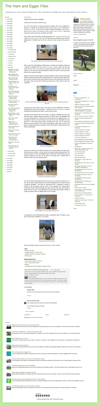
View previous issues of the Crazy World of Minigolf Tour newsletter (83, 110)
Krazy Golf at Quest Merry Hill (13, 118)
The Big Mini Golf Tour (80, 205)
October (10, 54)
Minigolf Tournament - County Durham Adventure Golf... (13, 97)
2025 (8, 21)
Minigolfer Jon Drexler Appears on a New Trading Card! (13, 71)
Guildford (55, 271)
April (9, 67)
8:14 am (29, 295)
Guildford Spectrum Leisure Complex (35, 254)
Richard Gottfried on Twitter (82, 131)
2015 (8, 43)
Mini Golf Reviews (79, 155)
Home (47, 314)
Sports (53, 273)
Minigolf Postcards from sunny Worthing (14, 101)
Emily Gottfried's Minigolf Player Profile (84, 121)
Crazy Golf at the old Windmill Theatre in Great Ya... (13, 147)
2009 (8, 165)
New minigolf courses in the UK (83, 40)
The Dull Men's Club (80, 203)
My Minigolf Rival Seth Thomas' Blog (84, 172)
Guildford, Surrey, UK (34, 275)
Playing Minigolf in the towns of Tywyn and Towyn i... (13, 83)
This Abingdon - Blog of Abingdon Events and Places (83, 190)
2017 (8, 39)
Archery (30, 271)
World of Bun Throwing (80, 187)
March (10, 151)
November (11, 52)
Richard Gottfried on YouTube (82, 130)
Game (46, 271)
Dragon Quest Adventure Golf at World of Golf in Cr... (13, 123)
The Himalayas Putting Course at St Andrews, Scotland (26, 386)
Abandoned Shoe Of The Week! (13, 105)
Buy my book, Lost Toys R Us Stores (84, 116)
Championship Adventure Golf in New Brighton (23, 365)
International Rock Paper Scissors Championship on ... (13, 139)
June (9, 63)
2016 (8, 41)
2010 (8, 162)
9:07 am (29, 308)
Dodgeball (53, 114)
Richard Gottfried (33, 273)
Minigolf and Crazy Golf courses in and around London (25, 325)
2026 (8, 19)
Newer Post (27, 314)
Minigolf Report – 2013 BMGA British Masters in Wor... (14, 114)
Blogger (61, 399)
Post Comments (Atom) (37, 317)
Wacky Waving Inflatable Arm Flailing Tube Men (24, 372)
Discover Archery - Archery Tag (33, 252)
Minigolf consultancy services (82, 104)
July (9, 60)
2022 (8, 28)
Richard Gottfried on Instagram (82, 133)
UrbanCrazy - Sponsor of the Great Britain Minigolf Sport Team (84, 149)
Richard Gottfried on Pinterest (82, 135)
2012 (8, 158)
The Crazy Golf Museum (81, 137)
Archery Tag (35, 68)
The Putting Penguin (80, 151)
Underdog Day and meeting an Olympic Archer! (38, 266)
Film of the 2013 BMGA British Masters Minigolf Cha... (14, 110)
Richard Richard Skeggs (42, 273)
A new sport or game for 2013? (33, 261)
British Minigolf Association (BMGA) (84, 139)
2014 (8, 45)
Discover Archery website (53, 245)
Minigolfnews (78, 146)
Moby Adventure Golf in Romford (20, 345)
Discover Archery (58, 109)
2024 (8, 23)
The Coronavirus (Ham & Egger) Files (21, 352)
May (9, 65)
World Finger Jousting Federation (83, 193)
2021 (8, 30)
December (11, 49)
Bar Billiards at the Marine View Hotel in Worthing (13, 88)
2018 (8, 36)
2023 (8, 25)
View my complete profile (79, 34)
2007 (8, 169)
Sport (50, 273)
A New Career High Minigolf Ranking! (13, 78)
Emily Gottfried (41, 271)
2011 (8, 160)
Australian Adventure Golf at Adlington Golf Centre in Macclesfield (28, 379)
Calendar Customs (79, 198)
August (10, 58)
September (11, 56)
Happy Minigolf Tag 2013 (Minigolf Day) (13, 75)
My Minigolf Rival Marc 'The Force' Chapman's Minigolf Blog (83, 166)
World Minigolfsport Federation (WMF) (84, 141)
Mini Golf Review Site (80, 157)
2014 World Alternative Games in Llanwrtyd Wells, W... (13, 93)
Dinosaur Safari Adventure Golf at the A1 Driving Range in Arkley (28, 358)
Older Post (66, 314)
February (10, 153)
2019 (8, 34)
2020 (8, 32)
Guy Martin (59, 271)
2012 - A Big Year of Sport (32, 262)
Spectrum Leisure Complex (50, 67)
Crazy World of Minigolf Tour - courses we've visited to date (27, 331)
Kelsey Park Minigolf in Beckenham (13, 127)
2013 (8, 47)
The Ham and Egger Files (26, 6)
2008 (8, 167)
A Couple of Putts (79, 153)
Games (50, 271)
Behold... (27, 264)
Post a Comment (30, 311)
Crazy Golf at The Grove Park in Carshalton (14, 134)
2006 (8, 171)
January (10, 155)
